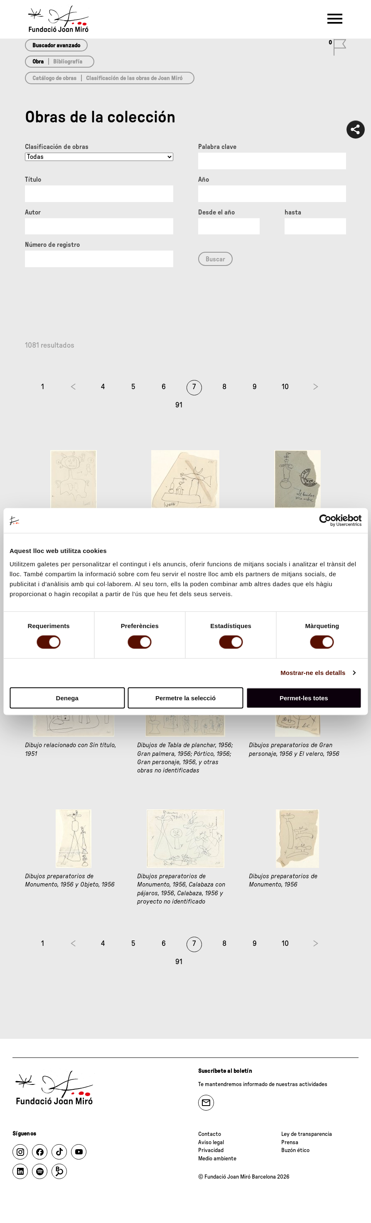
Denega (67, 697)
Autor (33, 212)
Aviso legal (211, 1142)
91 (178, 405)
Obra (38, 62)
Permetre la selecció (185, 697)
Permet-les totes (304, 697)
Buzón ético (295, 1150)
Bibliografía (67, 62)
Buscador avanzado (56, 46)
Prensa (289, 1142)
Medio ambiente (217, 1159)
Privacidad (211, 1150)
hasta (293, 212)
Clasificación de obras (56, 147)
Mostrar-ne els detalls (312, 672)
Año (203, 179)
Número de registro (52, 244)
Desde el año (216, 212)
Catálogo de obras (54, 78)
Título (33, 179)
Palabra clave (217, 147)
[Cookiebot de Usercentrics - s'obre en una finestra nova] (325, 520)
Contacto (209, 1134)
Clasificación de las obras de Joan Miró (134, 78)
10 (285, 387)
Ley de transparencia (306, 1134)
